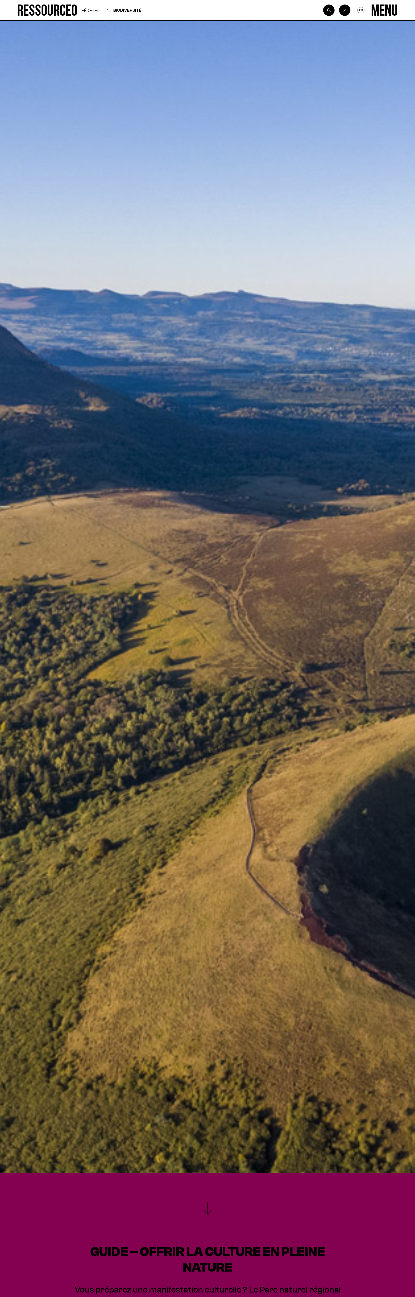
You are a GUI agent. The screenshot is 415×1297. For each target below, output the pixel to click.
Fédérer (91, 10)
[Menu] (384, 10)
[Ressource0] (47, 10)
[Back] (345, 10)
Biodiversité (127, 10)
